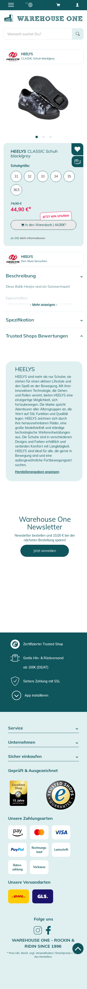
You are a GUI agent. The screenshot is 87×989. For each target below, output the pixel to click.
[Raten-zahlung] (17, 867)
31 (16, 176)
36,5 (16, 190)
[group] (42, 644)
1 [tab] (36, 137)
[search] (37, 34)
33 (43, 176)
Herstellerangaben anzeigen (37, 472)
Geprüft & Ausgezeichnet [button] (33, 770)
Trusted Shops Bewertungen (37, 336)
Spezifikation (20, 320)
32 (29, 176)
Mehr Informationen (32, 238)
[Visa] (61, 832)
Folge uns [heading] (43, 919)
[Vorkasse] (39, 867)
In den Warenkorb (43, 225)
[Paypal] (17, 850)
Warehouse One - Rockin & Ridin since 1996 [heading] (43, 943)
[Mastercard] (39, 832)
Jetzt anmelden (44, 551)
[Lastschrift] (61, 850)
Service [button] (43, 728)
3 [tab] (50, 137)
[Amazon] (17, 832)
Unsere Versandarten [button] (29, 882)
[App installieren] (30, 695)
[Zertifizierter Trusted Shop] (25, 796)
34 (56, 176)
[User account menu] (77, 4)
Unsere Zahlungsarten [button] (30, 818)
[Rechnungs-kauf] (39, 850)
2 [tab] (43, 137)
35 (69, 176)
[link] (37, 934)
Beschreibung (21, 276)
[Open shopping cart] (58, 4)
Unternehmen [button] (43, 742)
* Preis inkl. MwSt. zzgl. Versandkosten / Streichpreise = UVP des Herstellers (43, 954)
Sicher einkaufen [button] (43, 756)
